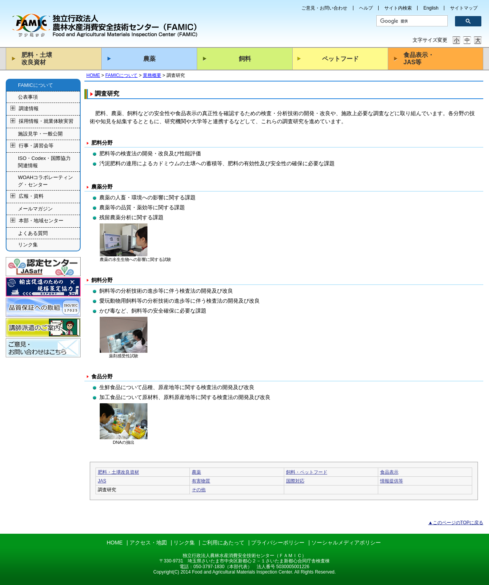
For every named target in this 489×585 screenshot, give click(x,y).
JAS (102, 481)
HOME (93, 75)
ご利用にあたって (223, 542)
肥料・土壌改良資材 (36, 58)
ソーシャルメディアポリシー (346, 542)
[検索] (409, 21)
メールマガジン (35, 209)
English (430, 8)
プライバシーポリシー (277, 542)
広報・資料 (31, 196)
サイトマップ (464, 8)
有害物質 (201, 481)
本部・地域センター (41, 220)
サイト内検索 (398, 8)
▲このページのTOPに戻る (455, 522)
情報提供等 (391, 481)
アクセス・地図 (148, 542)
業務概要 (152, 75)
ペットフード (340, 58)
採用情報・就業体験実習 (46, 121)
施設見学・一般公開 (40, 134)
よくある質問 (33, 233)
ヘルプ (366, 8)
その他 (199, 489)
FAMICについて (121, 75)
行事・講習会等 (36, 145)
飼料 (245, 58)
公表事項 (28, 97)
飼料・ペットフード (306, 472)
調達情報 (29, 109)
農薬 (149, 58)
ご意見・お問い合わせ (324, 8)
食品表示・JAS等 (418, 58)
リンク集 (28, 245)
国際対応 (295, 481)
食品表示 (389, 472)
